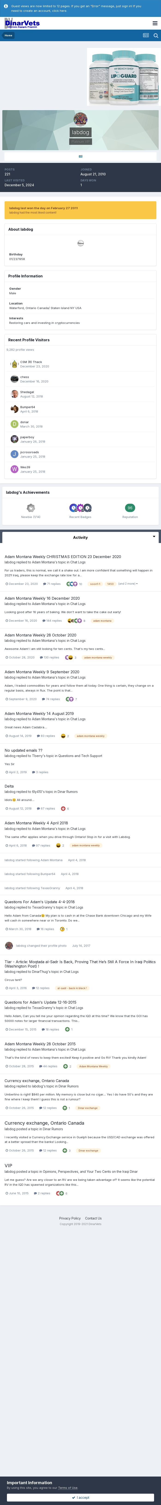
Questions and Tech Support (80, 756)
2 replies (42, 1193)
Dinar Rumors (68, 792)
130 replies (49, 657)
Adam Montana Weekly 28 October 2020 (40, 635)
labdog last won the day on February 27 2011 (43, 208)
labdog (10, 562)
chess (24, 377)
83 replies (46, 736)
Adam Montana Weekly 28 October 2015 (40, 1044)
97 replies (41, 845)
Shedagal (27, 392)
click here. (59, 10)
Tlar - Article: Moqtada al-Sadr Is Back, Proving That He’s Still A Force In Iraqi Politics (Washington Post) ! (80, 963)
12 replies (41, 988)
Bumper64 (27, 407)
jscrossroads (29, 452)
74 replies (51, 699)
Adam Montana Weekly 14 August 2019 (39, 713)
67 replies (46, 808)
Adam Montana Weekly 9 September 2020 (42, 672)
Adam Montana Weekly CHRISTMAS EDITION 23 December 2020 (63, 556)
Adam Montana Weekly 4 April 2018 (36, 823)
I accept (80, 1497)
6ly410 (37, 792)
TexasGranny (50, 888)
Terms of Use (68, 1487)
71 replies (52, 584)
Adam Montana (43, 562)
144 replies (52, 620)
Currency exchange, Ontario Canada (37, 1080)
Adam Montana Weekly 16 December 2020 (42, 598)
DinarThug (40, 972)
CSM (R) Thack (31, 362)
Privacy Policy (70, 1218)
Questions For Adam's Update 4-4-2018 (40, 902)
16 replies (45, 929)
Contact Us (93, 1218)
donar (24, 422)
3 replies (40, 772)
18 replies (50, 1029)
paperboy (27, 437)
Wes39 (25, 467)
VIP (8, 1165)
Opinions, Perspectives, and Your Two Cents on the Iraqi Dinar (90, 1171)
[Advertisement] (41, 76)
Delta (9, 786)
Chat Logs (78, 562)
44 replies (48, 1066)
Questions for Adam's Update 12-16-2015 (40, 1002)
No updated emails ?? (23, 750)
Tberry (37, 756)
